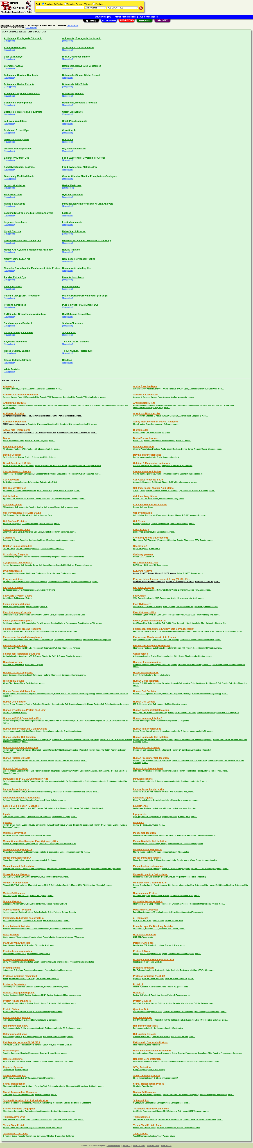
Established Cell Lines (32, 532)
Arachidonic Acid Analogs (144, 590)
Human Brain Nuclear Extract (15, 760)
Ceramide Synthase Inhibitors (32, 540)
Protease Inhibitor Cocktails (167, 970)
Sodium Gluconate (72, 323)
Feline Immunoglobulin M (37, 607)
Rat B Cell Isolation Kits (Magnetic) (148, 1020)
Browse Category (103, 17)
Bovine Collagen (12, 454)
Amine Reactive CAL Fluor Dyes (203, 389)
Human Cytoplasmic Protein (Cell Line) (24, 710)
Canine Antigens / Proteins (64, 416)
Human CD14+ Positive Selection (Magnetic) (22, 750)
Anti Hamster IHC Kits (159, 792)
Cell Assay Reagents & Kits (148, 479)
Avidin (136, 954)
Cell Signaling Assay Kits (45, 432)
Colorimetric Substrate (32, 920)
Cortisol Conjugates (59, 1111)
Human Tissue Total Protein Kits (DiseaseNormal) (24, 1128)
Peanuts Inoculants (73, 277)
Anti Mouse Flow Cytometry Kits (147, 623)
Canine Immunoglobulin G (167, 474)
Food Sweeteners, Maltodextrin (79, 167)
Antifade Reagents (11, 800)
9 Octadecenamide (27, 590)
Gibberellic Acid (42, 945)
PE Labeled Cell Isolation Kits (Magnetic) (87, 808)
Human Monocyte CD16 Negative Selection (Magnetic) (65, 750)
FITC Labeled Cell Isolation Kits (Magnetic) (50, 808)
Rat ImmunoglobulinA (32, 1037)
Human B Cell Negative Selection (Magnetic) (189, 683)
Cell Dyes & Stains (160, 482)
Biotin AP (29, 441)
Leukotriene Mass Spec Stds (184, 808)
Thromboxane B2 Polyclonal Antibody (199, 1119)
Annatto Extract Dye (15, 47)
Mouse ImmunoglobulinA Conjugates (41, 860)
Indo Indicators (153, 1045)
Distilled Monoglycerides (17, 148)
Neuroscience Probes (145, 893)
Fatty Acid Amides (13, 587)
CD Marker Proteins (30, 524)
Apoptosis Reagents (142, 482)
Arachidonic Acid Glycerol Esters (17, 598)
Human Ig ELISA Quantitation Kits (22, 718)
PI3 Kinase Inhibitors (144, 934)
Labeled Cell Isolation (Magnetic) (21, 806)
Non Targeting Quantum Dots (207, 1012)
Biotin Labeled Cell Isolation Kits (17, 808)
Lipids (6, 814)
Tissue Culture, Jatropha (17, 360)
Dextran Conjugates (141, 896)
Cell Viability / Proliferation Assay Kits (73, 432)
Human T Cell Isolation (15, 768)
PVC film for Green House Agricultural (25, 314)
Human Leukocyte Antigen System (18, 912)
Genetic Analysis (12, 662)
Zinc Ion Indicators (162, 675)
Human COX (138, 557)
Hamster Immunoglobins (147, 662)
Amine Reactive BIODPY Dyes (175, 389)
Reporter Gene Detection (147, 1059)
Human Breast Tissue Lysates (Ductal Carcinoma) (24, 825)
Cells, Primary (141, 529)
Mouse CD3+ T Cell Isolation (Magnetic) (20, 885)
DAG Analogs (30, 1078)
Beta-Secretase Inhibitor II (176, 978)
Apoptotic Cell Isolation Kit (14, 499)
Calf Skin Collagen (48, 457)
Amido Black (19, 683)
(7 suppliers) (9, 68)
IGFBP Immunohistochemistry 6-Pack (76, 792)
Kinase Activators (42, 1095)
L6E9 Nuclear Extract (161, 1037)
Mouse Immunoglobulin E (144, 860)
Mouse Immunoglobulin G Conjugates (42, 852)
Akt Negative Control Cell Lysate (39, 507)
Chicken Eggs (9, 548)
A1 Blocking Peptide (12, 449)
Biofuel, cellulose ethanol (76, 56)
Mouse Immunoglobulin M (147, 849)
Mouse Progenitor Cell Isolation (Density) (150, 877)
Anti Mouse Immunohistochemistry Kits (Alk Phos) (24, 405)
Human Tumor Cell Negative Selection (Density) (74, 694)
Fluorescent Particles (15, 645)
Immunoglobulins (143, 778)
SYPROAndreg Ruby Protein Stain (47, 1012)
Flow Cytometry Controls (17, 612)
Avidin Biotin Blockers (170, 449)
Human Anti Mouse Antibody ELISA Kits (66, 721)
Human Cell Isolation (14, 701)
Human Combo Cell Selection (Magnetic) (69, 704)
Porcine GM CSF (140, 945)
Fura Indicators (139, 1045)
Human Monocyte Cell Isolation (20, 747)
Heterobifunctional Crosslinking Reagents (41, 557)
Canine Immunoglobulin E (144, 474)
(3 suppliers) (67, 50)
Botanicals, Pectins (73, 93)
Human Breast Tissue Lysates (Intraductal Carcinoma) (70, 825)
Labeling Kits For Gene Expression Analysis (28, 213)
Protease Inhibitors (143, 967)
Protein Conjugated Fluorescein (60, 995)
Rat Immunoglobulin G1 (33, 1028)
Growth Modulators (14, 185)
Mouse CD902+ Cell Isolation (145, 835)
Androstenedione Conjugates (37, 1111)
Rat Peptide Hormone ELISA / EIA (21, 1042)
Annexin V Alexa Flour (152, 397)
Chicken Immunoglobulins (17, 546)
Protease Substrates (14, 984)
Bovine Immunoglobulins (147, 454)
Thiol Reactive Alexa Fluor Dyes (16, 1119)
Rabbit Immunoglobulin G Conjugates (42, 1020)
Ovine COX (149, 557)
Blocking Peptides (13, 446)
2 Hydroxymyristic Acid (187, 598)
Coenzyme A (140, 546)
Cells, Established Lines (16, 529)
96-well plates (139, 424)
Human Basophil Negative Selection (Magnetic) (153, 740)
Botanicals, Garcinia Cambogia (21, 75)
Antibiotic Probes (10, 835)
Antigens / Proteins (13, 413)
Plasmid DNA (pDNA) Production (22, 295)
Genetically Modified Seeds (19, 176)
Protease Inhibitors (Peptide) (149, 976)
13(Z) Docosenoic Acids (165, 598)
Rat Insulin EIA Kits (11, 1045)
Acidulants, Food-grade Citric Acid (23, 38)
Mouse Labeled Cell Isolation (19, 866)
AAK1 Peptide (27, 449)
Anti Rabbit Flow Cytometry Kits (175, 623)
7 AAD (136, 490)
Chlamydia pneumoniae (181, 800)
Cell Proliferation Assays (179, 482)
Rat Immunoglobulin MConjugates (168, 1028)
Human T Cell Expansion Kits (187, 515)
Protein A (138, 984)
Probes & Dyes (141, 951)
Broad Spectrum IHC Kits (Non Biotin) (51, 466)
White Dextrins (12, 369)
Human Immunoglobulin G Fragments (173, 721)
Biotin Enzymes (41, 441)
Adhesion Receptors (12, 524)
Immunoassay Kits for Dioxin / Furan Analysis (87, 203)
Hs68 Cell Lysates (172, 704)
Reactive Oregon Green (50, 1053)
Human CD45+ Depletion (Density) (206, 694)
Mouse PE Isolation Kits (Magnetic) (106, 869)
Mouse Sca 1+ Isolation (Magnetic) (201, 835)
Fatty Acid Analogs (143, 587)
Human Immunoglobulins (147, 728)
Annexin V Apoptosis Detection (20, 394)
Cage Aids (147, 825)
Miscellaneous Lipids (61, 817)
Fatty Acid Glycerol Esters (17, 595)
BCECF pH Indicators (142, 920)
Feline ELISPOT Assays (187, 573)
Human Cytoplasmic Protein (15, 712)
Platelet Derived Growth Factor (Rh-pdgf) (85, 295)
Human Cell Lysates (144, 701)
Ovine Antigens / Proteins (17, 909)
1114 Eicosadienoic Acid (143, 598)
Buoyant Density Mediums (38, 499)
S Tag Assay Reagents (142, 1070)
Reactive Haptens (12, 1059)
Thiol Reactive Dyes (14, 1117)
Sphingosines (177, 1103)
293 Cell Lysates (140, 704)
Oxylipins (166, 432)
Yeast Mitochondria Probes (144, 1136)
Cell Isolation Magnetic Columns (64, 499)
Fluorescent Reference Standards (21, 653)
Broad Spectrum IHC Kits (17, 463)
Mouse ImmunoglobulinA (17, 857)
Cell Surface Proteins (15, 521)
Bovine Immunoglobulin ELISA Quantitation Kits (23, 781)
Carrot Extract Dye (72, 111)
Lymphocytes (150, 532)
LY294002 (137, 937)
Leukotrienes (140, 806)
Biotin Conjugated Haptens (14, 675)
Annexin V (137, 397)
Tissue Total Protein (14, 1125)
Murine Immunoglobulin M (144, 852)
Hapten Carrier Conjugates (18, 672)
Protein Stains (11, 1009)
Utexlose (67, 360)
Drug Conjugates (12, 570)
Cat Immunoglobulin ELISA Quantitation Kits (64, 781)
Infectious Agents (143, 797)
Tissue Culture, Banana (17, 350)
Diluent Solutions (51, 800)
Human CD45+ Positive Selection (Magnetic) (193, 740)
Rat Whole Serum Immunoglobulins (58, 1037)
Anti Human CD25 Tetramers (164, 1111)
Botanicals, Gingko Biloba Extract (81, 75)
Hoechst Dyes (46, 515)
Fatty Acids (139, 595)
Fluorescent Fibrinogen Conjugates (18, 474)
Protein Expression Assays (206, 607)
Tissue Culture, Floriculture (77, 350)
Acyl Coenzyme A (140, 548)
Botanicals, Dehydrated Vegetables (81, 66)
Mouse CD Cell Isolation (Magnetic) (206, 869)
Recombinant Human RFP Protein (177, 648)
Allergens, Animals (27, 389)
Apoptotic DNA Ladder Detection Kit (43, 424)
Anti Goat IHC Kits (141, 792)
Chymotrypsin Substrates (14, 987)
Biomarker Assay (13, 66)
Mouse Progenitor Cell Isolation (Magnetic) (188, 877)
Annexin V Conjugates (145, 394)
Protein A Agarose (174, 987)
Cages (155, 825)
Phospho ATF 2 (151, 929)
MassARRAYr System (34, 665)
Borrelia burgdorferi (161, 800)
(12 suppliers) (10, 353)
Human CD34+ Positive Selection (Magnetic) (152, 760)
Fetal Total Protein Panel (143, 771)
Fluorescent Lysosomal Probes (174, 904)
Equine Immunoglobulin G (168, 781)
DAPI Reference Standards (63, 656)
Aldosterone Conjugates (13, 1111)
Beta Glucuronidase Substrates (200, 1061)
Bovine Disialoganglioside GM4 (192, 656)
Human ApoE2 (184, 817)
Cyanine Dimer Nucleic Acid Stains (193, 490)
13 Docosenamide (10, 590)
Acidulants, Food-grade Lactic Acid (81, 38)
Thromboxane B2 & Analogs (170, 1119)
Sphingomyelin (163, 1103)
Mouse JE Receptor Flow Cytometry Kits (20, 844)
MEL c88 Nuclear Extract (51, 877)
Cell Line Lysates (12, 504)
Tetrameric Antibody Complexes (151, 1108)
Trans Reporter (21, 1070)
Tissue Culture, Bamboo (75, 341)
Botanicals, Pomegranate (18, 102)
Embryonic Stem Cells (12, 532)
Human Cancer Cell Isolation (19, 691)
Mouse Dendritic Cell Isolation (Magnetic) (185, 844)
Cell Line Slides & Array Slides (150, 504)
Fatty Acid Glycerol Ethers (14, 817)
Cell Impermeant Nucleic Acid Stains (153, 488)
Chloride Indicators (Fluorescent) (17, 1103)
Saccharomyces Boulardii (18, 323)
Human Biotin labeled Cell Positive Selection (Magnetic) (27, 740)
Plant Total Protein (54, 1128)
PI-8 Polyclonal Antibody (143, 970)
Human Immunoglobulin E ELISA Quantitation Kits (106, 721)
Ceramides (9, 537)
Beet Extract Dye (13, 56)
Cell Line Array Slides (145, 496)
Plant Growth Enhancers (16, 942)
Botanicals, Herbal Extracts (19, 84)
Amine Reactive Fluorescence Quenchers (189, 1053)
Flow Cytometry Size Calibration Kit (178, 607)
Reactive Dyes (11, 1050)
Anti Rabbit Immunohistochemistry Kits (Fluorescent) (200, 405)
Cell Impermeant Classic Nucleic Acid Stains (159, 490)
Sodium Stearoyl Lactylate (18, 332)
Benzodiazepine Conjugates (59, 573)
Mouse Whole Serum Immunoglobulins (200, 860)
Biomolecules (140, 430)
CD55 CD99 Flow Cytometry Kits (199, 615)
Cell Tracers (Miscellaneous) (37, 631)
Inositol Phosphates (46, 1078)
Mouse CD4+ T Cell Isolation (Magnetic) (88, 885)
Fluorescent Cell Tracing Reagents (22, 629)
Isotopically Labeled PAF (66, 937)
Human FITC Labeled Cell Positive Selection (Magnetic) (75, 740)
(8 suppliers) (9, 78)
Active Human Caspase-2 (190, 416)
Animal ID (137, 825)
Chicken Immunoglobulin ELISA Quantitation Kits (106, 781)
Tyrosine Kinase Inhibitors (47, 978)
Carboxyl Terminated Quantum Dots (178, 1012)
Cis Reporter (8, 1070)
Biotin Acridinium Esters (13, 441)
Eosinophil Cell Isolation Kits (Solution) (150, 712)
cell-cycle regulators (15, 121)
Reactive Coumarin (11, 1053)
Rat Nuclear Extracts (144, 1034)
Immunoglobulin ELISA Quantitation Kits (25, 778)
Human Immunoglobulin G (147, 718)
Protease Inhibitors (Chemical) (20, 976)
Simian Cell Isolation (144, 1092)
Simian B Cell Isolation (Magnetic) (147, 1095)
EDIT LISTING (139, 1146)
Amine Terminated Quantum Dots (147, 1012)
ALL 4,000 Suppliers (148, 17)
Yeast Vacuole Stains (166, 1136)
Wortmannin (147, 937)
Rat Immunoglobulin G (15, 1025)
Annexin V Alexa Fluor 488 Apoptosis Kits (21, 397)
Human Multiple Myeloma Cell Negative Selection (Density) (28, 694)
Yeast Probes (140, 1133)
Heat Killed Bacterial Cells (14, 792)
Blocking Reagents (143, 446)
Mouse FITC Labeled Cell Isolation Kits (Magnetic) (68, 869)
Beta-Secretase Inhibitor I (153, 978)
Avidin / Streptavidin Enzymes (181, 954)
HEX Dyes (147, 565)
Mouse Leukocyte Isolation (148, 866)
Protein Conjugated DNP (35, 995)
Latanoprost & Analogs (13, 970)
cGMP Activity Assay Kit (13, 1078)
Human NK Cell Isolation (146, 747)
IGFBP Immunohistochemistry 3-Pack (42, 792)
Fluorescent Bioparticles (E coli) (147, 631)
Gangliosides (140, 653)
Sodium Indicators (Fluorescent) (77, 1103)
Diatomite (67, 139)
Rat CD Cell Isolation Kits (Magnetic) (179, 1020)
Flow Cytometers (44, 490)
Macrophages (162, 532)
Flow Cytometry (142, 604)
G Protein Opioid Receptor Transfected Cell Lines (24, 1136)
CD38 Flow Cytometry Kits (144, 615)
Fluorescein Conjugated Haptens (65, 675)
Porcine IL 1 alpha (156, 945)
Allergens (8, 386)
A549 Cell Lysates (155, 704)
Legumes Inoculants (15, 222)
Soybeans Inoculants (15, 341)
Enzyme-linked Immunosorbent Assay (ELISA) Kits (161, 579)
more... (59, 389)
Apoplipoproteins (169, 817)
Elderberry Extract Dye (16, 157)
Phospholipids (11, 934)
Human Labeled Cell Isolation (19, 737)
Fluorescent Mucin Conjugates (81, 474)
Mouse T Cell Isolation (15, 882)
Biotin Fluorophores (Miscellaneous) (159, 441)
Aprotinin (137, 978)
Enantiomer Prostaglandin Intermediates (51, 962)
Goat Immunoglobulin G (191, 781)
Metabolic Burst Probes (143, 1086)
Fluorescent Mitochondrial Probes (203, 904)
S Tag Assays (159, 1070)
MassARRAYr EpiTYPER (13, 665)
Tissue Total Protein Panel (147, 1125)
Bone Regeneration (141, 524)
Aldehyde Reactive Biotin (14, 1061)
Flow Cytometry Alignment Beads (17, 648)
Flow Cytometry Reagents (17, 620)
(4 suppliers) (9, 41)
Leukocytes (138, 532)
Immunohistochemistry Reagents (21, 797)
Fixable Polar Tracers (160, 896)
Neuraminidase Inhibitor (81, 582)
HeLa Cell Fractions (141, 1003)
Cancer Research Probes (17, 471)
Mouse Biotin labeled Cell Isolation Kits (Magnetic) (24, 869)
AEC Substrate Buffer (12, 920)
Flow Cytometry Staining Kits (149, 620)
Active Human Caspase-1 (144, 416)
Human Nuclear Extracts (16, 758)
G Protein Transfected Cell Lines (60, 1136)
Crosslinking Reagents (15, 554)
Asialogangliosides (141, 656)
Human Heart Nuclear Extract (41, 760)
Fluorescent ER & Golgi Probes (146, 904)
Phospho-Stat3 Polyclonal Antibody (81, 1086)
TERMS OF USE (113, 1146)
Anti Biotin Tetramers (142, 1111)
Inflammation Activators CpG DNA (42, 482)
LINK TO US (166, 1146)
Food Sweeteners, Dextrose (19, 167)
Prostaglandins (11, 967)
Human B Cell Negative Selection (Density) (151, 683)
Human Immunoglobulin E (171, 731)
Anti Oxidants (139, 432)
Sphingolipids (141, 1100)
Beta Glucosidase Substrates (173, 1061)
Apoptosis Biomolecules (147, 413)
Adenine (30, 945)
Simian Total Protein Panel (188, 1128)
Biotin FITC (138, 441)
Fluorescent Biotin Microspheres (97, 640)
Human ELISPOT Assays (143, 573)
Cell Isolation (10, 496)
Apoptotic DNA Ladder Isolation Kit (75, 424)
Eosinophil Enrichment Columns (182, 712)
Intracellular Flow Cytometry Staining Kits (208, 623)
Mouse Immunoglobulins (147, 857)
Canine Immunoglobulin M (191, 474)
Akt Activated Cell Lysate (13, 507)
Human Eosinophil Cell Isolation (151, 710)
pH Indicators (140, 918)
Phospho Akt (138, 929)
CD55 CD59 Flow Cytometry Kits (170, 615)
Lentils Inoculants (72, 222)
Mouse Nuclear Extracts (16, 874)
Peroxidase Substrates (145, 909)
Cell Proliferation (142, 512)
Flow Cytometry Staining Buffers (51, 623)
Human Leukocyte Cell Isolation (151, 737)
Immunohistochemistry (16, 789)
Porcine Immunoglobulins (17, 951)
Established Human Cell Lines (56, 532)
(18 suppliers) (10, 179)
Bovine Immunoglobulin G (144, 457)
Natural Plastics (71, 249)
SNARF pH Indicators (174, 920)
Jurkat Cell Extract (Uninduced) (71, 565)
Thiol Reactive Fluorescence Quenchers (225, 1053)
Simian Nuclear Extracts (56, 904)
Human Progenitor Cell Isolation (151, 758)
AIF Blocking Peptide (44, 449)
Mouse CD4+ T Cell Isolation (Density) (54, 885)
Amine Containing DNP (57, 1061)
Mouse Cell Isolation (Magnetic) (172, 835)
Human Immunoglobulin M (194, 731)
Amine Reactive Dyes (145, 386)
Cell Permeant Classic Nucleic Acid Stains (21, 515)
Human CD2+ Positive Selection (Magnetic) (79, 771)
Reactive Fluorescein (30, 1053)
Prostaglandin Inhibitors (54, 970)
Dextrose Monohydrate (16, 139)
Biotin (6, 438)
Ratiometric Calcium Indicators (150, 1042)
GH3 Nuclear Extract (142, 1037)
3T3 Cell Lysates (10, 896)
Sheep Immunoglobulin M (167, 1078)
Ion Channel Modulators (23, 1095)
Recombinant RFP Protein (204, 648)
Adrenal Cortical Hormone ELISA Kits (149, 582)
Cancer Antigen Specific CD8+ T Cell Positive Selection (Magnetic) (31, 771)
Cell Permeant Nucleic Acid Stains (22, 512)
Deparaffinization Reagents (31, 800)
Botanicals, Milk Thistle (75, 84)
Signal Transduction (14, 1083)
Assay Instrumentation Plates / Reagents (155, 421)
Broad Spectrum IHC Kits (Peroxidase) (84, 466)
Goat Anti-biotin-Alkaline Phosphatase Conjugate (89, 176)
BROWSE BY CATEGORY (12, 25)
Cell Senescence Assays (163, 515)
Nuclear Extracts (12, 901)
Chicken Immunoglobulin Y (52, 548)
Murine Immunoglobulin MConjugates (173, 852)
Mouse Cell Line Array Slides (171, 499)
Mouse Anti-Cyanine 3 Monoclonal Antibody (86, 240)
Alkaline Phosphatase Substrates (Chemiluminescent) (26, 929)
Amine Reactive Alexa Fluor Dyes (147, 389)
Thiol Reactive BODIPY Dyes (65, 1119)
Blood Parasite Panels (142, 800)
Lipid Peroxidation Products (39, 817)
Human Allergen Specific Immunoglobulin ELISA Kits (25, 721)
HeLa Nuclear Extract (36, 904)
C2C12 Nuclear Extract (30, 877)
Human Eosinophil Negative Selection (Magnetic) (218, 712)
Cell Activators (11, 479)
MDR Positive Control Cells (42, 615)
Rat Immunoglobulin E (12, 1037)
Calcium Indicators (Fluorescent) (147, 466)
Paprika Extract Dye (15, 277)
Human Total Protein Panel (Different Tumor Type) (200, 771)
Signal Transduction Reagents (20, 1092)
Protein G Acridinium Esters (154, 995)
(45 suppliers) (10, 87)
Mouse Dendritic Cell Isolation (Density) (150, 844)
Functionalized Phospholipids (42, 937)
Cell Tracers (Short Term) (61, 631)
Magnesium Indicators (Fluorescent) (177, 466)
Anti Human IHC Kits (178, 792)
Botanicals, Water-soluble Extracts (23, 111)
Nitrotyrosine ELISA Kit (17, 259)
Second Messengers (14, 1075)
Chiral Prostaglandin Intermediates (18, 962)
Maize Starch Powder (74, 231)
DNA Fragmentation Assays (15, 424)
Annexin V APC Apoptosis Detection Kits (57, 397)
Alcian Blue (8, 683)
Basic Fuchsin (32, 683)
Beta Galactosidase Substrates (146, 1061)
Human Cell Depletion (145, 691)
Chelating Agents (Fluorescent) (150, 537)
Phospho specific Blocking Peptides (153, 926)
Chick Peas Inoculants (74, 121)
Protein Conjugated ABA (13, 995)
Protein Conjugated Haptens (19, 992)
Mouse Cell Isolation (144, 833)
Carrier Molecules (153, 432)
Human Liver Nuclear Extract (67, 760)
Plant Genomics (71, 286)
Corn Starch (69, 130)
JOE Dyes (156, 565)
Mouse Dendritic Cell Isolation (150, 841)
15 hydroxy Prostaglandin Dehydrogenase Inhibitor (25, 582)
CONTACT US (153, 1146)
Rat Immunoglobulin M (145, 1025)
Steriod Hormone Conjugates (19, 1108)
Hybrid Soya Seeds (14, 203)
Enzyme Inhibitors (13, 579)
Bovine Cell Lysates (62, 507)
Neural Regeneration (179, 524)
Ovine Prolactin (40, 912)
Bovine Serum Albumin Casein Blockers (198, 449)
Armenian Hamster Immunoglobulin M (229, 665)
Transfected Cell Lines (15, 1133)
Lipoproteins (140, 814)
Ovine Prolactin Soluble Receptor (62, 912)
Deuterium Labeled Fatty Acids (191, 590)
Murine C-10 (23, 896)
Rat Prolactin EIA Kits (62, 1045)
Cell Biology (72, 25)
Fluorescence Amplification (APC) (80, 623)
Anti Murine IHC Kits (14, 403)
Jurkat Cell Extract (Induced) (45, 565)
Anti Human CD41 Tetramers (190, 1111)
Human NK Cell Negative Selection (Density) (152, 750)
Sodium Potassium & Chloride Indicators (25, 1100)
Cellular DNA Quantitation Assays (147, 607)
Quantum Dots (141, 1009)
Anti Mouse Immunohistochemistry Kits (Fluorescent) (70, 405)
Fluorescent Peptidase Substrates (147, 648)
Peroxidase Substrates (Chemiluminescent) (151, 912)
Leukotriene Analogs (142, 808)
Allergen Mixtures (10, 389)
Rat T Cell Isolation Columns (208, 1020)
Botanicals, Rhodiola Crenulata (79, 102)
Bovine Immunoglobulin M (168, 457)
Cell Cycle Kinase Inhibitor (14, 1003)
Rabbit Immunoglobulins (16, 1017)
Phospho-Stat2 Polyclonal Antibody (50, 1086)
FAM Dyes (137, 565)
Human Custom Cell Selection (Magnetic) (104, 704)
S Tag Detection (142, 1067)
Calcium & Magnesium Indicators (151, 463)
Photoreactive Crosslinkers (72, 557)
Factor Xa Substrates (53, 987)
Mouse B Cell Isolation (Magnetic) (176, 869)
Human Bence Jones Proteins (146, 731)
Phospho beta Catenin (169, 929)
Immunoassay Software (161, 424)
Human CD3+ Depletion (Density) (147, 694)
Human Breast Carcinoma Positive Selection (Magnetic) (26, 704)
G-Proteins (7, 1095)
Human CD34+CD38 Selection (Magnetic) (189, 760)
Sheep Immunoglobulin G (144, 1078)
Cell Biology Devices (14, 488)
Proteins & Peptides (15, 304)
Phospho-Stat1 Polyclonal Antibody (18, 1086)
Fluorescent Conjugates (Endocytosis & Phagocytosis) (163, 629)
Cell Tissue (139, 521)
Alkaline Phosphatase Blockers (146, 449)
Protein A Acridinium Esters (154, 987)
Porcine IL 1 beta (172, 945)
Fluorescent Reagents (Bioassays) (152, 645)
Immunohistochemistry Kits (148, 789)
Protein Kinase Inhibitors (17, 1000)
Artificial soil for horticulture (78, 47)
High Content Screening (63, 490)
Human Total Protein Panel (148, 768)
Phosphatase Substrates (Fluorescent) (66, 929)
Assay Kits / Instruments (16, 430)
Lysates (7, 822)
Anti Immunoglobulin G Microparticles (19, 623)
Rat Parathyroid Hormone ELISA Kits (36, 1045)
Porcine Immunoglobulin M (38, 954)
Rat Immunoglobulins (15, 1034)
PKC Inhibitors (64, 1003)
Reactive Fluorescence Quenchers (152, 1050)
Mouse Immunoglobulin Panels (169, 860)
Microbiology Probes (14, 833)
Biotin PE (180, 441)
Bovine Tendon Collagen (28, 457)
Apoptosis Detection (14, 421)
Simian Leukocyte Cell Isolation (213, 1095)
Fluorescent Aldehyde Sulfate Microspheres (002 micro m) (28, 640)
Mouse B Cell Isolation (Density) (147, 869)
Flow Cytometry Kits (144, 612)
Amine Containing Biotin (36, 1061)
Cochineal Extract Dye (16, 130)
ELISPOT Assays (142, 570)
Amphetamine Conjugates (14, 573)
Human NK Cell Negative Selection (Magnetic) (191, 750)
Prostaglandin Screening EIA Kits (147, 962)
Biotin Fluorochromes (145, 438)
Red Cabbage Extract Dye (76, 314)
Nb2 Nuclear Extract (179, 1037)
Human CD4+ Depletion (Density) (176, 694)
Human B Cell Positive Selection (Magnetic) (228, 683)
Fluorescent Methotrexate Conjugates (50, 474)
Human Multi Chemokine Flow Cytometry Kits (228, 885)
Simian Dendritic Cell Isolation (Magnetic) (181, 1095)
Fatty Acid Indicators (142, 640)
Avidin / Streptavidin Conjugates (153, 954)
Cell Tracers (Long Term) (13, 631)
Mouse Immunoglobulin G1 (71, 852)
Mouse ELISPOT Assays (165, 573)
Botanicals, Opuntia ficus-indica (22, 93)
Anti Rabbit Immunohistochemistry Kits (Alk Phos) (154, 405)
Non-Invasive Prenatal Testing (79, 259)
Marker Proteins (46, 524)
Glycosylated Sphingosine (144, 1103)
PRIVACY (126, 1146)
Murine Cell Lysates (14, 893)
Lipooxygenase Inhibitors (59, 582)
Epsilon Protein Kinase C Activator (42, 1003)
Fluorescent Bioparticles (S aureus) (177, 631)
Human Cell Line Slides (143, 507)
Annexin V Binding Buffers (87, 397)
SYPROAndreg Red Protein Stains (17, 1012)
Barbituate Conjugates (36, 573)
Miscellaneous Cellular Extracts (194, 1003)
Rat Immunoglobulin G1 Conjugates (60, 1028)
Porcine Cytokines (143, 942)
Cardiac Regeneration (160, 524)
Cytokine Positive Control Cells (16, 615)
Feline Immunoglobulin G (14, 607)
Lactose (66, 213)
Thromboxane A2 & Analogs (145, 1119)
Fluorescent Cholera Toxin (181, 896)
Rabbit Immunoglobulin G (14, 1020)
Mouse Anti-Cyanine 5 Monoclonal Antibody (28, 249)
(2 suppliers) (67, 41)
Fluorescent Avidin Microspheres (68, 640)
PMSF (5, 978)
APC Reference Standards (39, 656)
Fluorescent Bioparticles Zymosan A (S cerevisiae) (214, 631)
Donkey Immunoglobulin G (144, 781)
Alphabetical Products (125, 17)
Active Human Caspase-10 (167, 416)
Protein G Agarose (175, 995)
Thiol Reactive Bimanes (41, 1119)
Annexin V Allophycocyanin (175, 397)
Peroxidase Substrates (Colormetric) (23, 918)
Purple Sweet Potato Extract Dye (80, 304)
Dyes (148, 424)
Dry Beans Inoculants (74, 148)
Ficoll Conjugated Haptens (38, 675)
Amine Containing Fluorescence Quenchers (152, 1053)
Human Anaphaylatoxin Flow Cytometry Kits (152, 885)
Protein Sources (142, 1000)
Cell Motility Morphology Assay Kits (18, 432)
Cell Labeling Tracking (142, 515)
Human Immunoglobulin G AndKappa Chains (22, 731)
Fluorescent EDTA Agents (195, 540)
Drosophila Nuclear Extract (14, 904)
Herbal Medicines (72, 185)
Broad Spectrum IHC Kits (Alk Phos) (18, 466)
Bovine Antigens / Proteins (40, 416)
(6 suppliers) (9, 105)
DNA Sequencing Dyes (145, 562)
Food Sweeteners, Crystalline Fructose (83, 157)
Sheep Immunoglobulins (146, 1075)
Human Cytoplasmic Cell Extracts (17, 565)
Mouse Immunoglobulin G (17, 849)
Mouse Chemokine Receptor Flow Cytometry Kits (30, 841)
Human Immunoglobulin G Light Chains (25, 728)
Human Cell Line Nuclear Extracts (165, 1003)
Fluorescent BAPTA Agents (144, 540)
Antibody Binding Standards (15, 656)
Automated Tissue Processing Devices (19, 490)
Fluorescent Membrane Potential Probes (197, 640)
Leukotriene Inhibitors (161, 808)
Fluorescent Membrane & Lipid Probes (154, 637)
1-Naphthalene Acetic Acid (14, 945)
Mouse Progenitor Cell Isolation (150, 874)
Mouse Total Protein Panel (144, 1128)
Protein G (138, 992)
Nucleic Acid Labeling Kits (77, 268)
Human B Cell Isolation (146, 680)
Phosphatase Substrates (16, 926)
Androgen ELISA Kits (204, 582)
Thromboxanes (141, 1117)
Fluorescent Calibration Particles (47, 648)
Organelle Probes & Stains (147, 901)
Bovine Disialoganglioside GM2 (164, 656)
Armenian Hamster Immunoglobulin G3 (194, 665)
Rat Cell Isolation (142, 1017)
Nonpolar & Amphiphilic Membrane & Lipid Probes (32, 268)
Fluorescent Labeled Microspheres (22, 637)
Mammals (138, 822)
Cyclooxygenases (143, 554)
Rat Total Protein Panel (166, 1128)
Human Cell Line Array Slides (145, 499)
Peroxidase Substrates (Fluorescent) (187, 912)
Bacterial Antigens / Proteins (15, 416)
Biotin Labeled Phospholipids (15, 937)
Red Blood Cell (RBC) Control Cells (70, 615)
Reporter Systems (13, 1067)
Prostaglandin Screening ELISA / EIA (153, 959)
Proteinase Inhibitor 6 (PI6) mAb (193, 970)
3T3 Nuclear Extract (11, 877)
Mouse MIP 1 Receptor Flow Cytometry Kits (57, 844)
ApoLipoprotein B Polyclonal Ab (147, 817)
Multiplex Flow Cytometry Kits (150, 882)
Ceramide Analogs (11, 540)
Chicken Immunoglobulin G (27, 548)
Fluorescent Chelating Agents (170, 540)
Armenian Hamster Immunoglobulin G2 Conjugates (155, 665)
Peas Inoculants (13, 286)
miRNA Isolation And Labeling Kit (22, 240)
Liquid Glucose (12, 231)
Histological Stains (13, 680)
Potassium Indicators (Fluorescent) (47, 1103)
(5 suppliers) (67, 87)
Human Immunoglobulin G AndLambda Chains (62, 731)
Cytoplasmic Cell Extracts (17, 562)
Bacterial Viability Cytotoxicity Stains (35, 835)
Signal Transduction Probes (148, 1083)
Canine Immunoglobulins (147, 471)
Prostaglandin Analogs (34, 970)
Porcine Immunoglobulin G (14, 954)
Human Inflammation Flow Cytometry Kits (190, 885)
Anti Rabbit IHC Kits (144, 403)
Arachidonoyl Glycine (46, 590)
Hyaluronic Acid (13, 194)
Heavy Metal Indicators (146, 672)
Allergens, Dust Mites (46, 389)
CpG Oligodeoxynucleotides (15, 482)
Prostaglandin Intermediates (19, 959)
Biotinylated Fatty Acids (167, 590)
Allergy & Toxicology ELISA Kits (179, 582)
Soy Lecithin (69, 332)
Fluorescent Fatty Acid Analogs (165, 640)
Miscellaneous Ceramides (57, 540)
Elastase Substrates (34, 987)
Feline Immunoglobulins (16, 604)
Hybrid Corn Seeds (72, 194)
